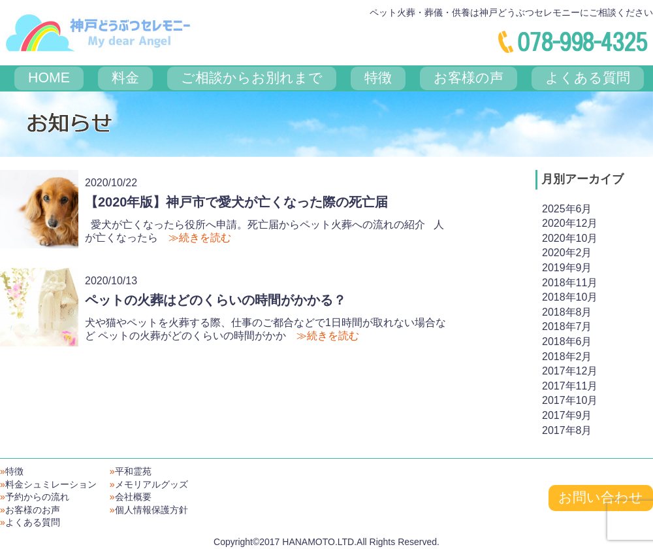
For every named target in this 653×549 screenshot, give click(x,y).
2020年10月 (569, 238)
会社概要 (130, 496)
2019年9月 (567, 267)
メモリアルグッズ (149, 484)
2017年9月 (567, 415)
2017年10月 (569, 400)
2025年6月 (567, 208)
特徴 (12, 471)
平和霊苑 (130, 471)
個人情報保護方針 (149, 510)
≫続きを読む (199, 237)
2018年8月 (567, 312)
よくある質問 (30, 522)
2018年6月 (567, 341)
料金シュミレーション (48, 484)
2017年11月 (569, 385)
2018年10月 (569, 297)
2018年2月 (567, 356)
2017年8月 (567, 430)
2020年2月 (567, 252)
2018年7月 (567, 326)
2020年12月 (569, 223)
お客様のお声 (30, 510)
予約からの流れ (34, 496)
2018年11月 (569, 282)
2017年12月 (569, 370)
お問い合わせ (600, 497)
